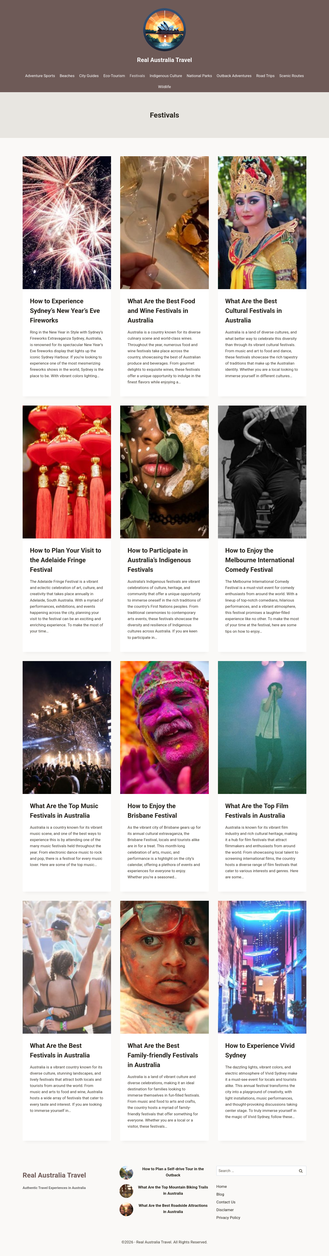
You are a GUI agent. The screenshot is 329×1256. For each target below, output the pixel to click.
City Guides (89, 75)
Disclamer (225, 1210)
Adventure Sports (40, 75)
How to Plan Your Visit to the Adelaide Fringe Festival (65, 560)
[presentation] (67, 222)
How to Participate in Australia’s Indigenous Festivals (159, 560)
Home (221, 1186)
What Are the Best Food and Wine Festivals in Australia (161, 310)
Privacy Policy (228, 1217)
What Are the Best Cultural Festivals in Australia (253, 310)
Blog (220, 1194)
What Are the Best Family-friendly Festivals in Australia (162, 1055)
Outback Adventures (234, 75)
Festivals (137, 75)
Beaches (67, 75)
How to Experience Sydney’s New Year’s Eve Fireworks (65, 310)
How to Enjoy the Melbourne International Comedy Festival (260, 560)
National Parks (199, 75)
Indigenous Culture (166, 75)
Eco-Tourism (114, 75)
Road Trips (265, 75)
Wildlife (164, 86)
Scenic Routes (291, 75)
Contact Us (225, 1202)
